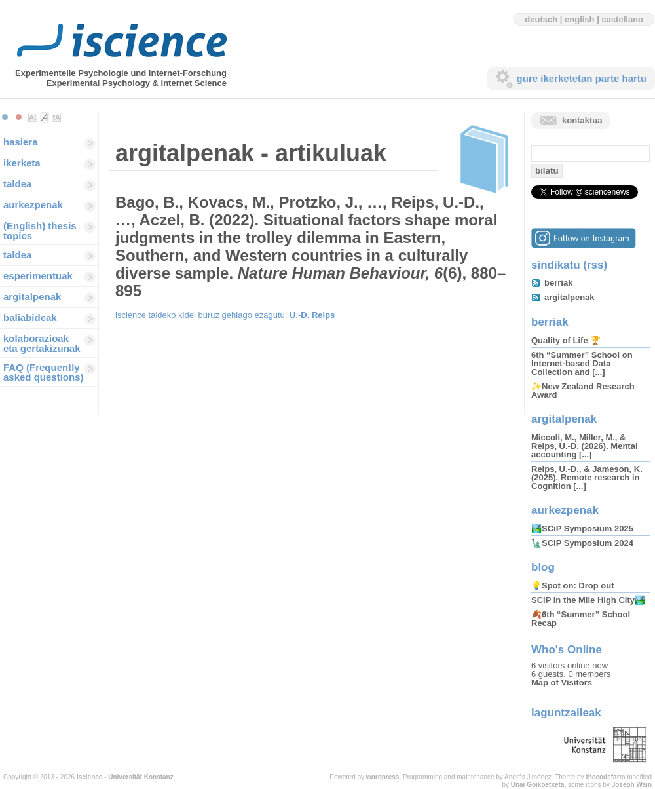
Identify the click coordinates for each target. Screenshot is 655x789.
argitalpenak (32, 296)
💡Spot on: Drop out (572, 585)
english (580, 19)
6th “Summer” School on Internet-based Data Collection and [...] (582, 363)
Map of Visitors (561, 682)
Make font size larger (56, 117)
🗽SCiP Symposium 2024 (582, 543)
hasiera (20, 141)
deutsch (541, 19)
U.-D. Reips (312, 315)
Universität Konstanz (140, 776)
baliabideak (30, 317)
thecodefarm (605, 776)
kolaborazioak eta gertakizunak (42, 343)
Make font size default (44, 117)
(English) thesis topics (40, 230)
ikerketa (22, 162)
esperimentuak (38, 275)
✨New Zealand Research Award (583, 390)
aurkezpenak (33, 204)
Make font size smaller (33, 117)
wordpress (383, 776)
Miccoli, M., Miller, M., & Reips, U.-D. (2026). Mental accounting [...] (584, 446)
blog (543, 567)
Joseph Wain (632, 784)
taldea (17, 183)
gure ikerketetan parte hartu (581, 78)
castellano (622, 19)
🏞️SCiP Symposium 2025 (582, 528)
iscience (89, 776)
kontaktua (582, 120)
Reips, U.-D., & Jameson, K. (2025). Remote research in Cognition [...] (587, 477)
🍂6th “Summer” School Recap (580, 618)
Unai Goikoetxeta (538, 784)
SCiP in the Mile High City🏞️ (588, 600)
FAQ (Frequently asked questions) (43, 372)
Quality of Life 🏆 (566, 340)
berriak (558, 283)
